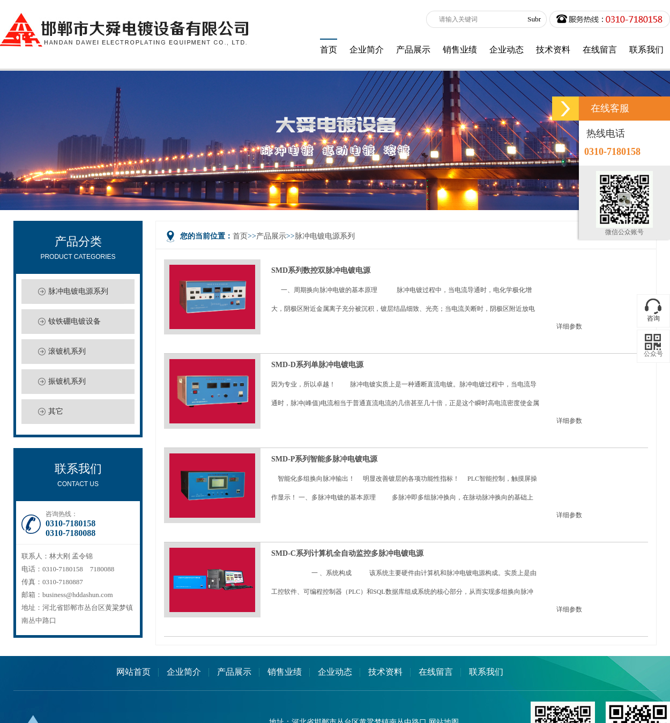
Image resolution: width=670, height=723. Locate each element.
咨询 (653, 318)
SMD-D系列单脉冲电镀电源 (317, 364)
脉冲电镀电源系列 (78, 291)
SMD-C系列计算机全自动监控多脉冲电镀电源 (347, 553)
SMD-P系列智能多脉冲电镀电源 (324, 458)
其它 (55, 411)
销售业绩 (284, 671)
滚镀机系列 (67, 351)
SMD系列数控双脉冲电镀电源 (320, 270)
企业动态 (335, 671)
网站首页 (133, 671)
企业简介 (184, 671)
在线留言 (436, 671)
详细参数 (569, 326)
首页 (240, 236)
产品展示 (271, 236)
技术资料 (385, 671)
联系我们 (486, 671)
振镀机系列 (67, 381)
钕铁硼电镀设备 (74, 321)
